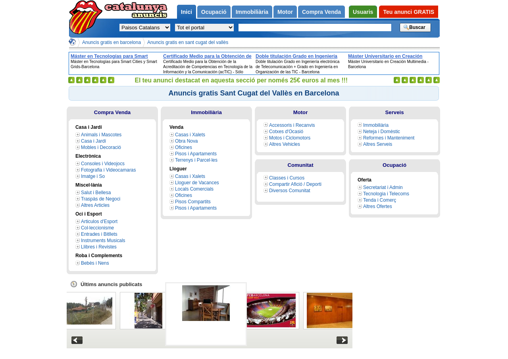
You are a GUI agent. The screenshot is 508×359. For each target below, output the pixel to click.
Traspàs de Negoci (100, 199)
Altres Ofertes (377, 206)
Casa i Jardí (93, 141)
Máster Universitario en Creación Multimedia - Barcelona (385, 56)
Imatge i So (93, 176)
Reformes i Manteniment (388, 138)
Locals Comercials (194, 189)
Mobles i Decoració (101, 147)
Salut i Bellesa (96, 192)
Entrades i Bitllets (99, 234)
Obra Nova (186, 141)
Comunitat (300, 165)
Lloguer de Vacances (197, 182)
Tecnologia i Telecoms (386, 194)
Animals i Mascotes (101, 134)
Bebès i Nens (95, 263)
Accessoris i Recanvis (292, 125)
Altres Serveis (377, 144)
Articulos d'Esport (99, 221)
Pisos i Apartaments (196, 154)
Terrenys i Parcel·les (196, 160)
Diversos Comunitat (289, 190)
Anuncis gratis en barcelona (111, 42)
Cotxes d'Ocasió (286, 131)
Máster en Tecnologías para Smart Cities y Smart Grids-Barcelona (109, 56)
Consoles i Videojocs (103, 163)
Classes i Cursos (286, 178)
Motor (300, 112)
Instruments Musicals (103, 240)
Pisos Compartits (193, 201)
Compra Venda (112, 112)
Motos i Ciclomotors (289, 138)
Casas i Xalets (190, 134)
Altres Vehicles (284, 144)
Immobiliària (206, 112)
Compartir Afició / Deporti (295, 184)
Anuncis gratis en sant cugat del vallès (187, 42)
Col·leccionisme (97, 228)
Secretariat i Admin (383, 187)
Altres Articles (95, 205)
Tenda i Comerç (379, 200)
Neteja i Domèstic (381, 131)
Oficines (183, 147)
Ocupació (394, 165)
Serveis (394, 112)
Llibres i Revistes (99, 247)
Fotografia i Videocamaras (108, 170)
